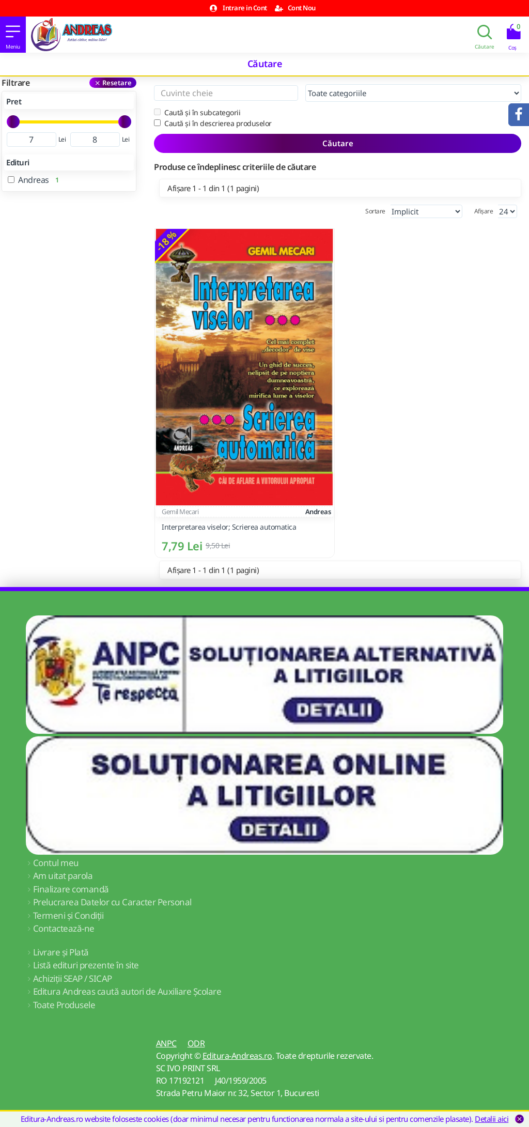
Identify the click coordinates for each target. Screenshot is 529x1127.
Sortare (375, 211)
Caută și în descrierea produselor (213, 123)
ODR (196, 1043)
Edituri (17, 162)
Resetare (117, 82)
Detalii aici (491, 1119)
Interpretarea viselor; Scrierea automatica (229, 527)
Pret (13, 101)
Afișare (483, 211)
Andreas (318, 511)
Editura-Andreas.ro (237, 1055)
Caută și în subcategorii (197, 112)
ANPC (166, 1043)
